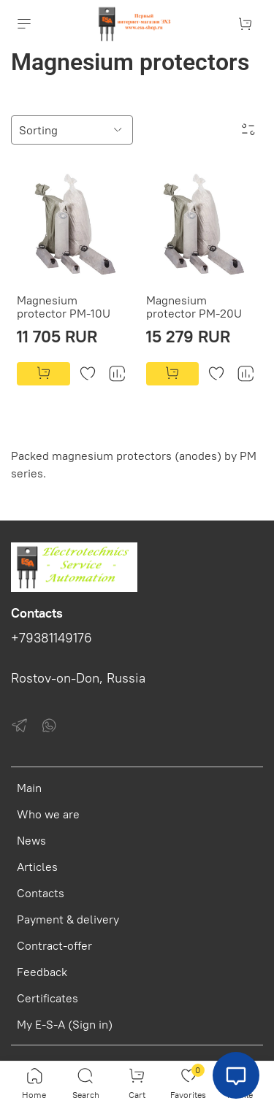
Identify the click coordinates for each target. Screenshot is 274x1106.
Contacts (40, 893)
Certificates (47, 998)
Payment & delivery (68, 919)
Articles (37, 866)
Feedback (42, 971)
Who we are (48, 814)
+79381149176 (51, 638)
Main (29, 787)
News (31, 840)
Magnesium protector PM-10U (63, 306)
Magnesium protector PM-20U (194, 306)
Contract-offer (54, 945)
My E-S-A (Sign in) (65, 1024)
